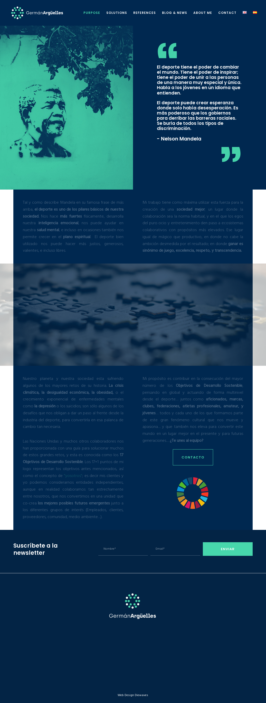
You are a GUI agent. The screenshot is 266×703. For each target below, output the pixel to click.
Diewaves (141, 695)
